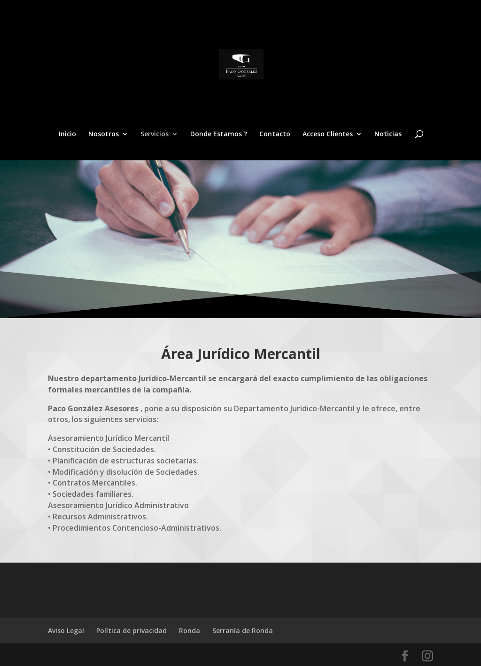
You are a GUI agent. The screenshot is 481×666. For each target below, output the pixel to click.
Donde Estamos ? (218, 134)
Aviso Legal (66, 630)
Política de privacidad (131, 630)
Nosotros (103, 134)
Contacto (274, 134)
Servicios (154, 134)
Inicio (67, 134)
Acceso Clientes (328, 134)
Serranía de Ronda (242, 630)
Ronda (189, 630)
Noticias (388, 134)
